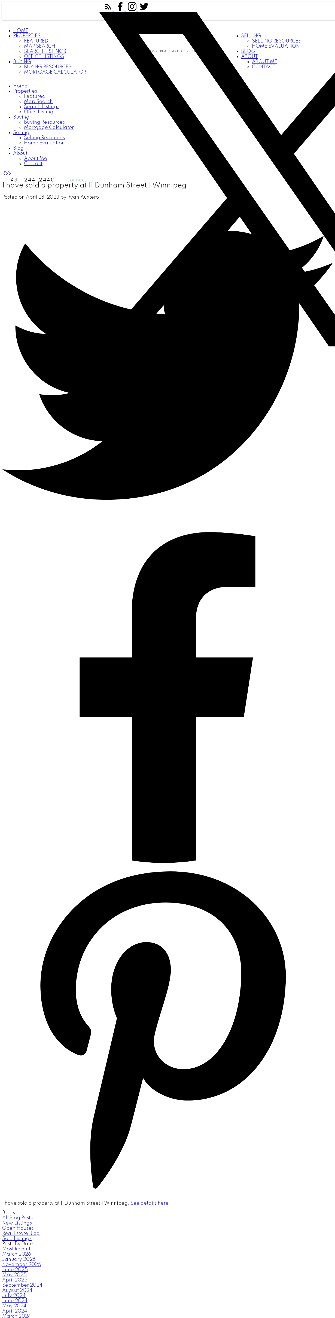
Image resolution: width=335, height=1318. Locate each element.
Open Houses (18, 1228)
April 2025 (15, 1280)
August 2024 (17, 1290)
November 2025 (21, 1264)
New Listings (17, 1223)
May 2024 (14, 1306)
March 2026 (16, 1254)
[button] (109, 9)
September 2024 (22, 1285)
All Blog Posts (17, 1218)
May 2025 (14, 1274)
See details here (149, 1203)
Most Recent (16, 1249)
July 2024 (14, 1295)
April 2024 (14, 1311)
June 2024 (15, 1300)
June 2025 (15, 1269)
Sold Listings (17, 1238)
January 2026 (19, 1259)
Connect (76, 180)
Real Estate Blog (21, 1233)
